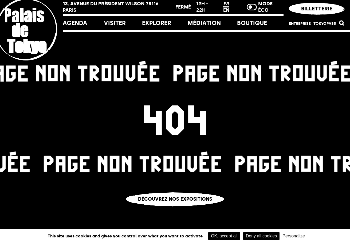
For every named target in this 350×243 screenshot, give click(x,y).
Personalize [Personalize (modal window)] (293, 236)
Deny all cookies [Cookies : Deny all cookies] (261, 236)
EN (226, 10)
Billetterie (316, 8)
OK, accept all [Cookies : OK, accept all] (224, 236)
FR (226, 4)
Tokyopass (324, 23)
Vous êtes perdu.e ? (175, 210)
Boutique (252, 23)
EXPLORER (156, 23)
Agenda (75, 23)
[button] (342, 24)
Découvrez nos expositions (175, 199)
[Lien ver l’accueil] (31, 64)
